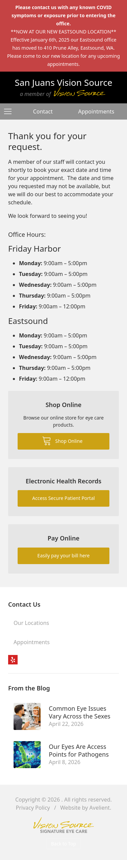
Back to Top (63, 843)
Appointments (96, 111)
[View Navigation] (10, 111)
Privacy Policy (33, 807)
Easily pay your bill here (63, 555)
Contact (43, 111)
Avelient (99, 807)
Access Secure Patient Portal (63, 498)
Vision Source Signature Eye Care (63, 825)
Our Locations (31, 623)
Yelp (13, 659)
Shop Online (62, 440)
